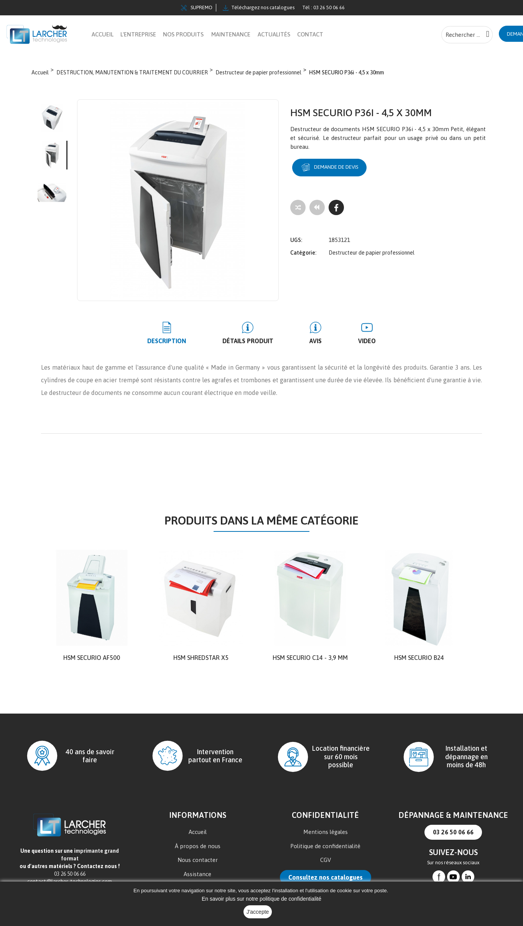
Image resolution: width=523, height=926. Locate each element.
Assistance (197, 874)
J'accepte (258, 912)
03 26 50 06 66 (453, 832)
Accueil (198, 832)
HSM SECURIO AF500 (91, 658)
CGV (325, 860)
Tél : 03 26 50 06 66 (323, 7)
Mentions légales (325, 832)
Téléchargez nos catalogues (258, 8)
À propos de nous (197, 846)
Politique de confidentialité (325, 846)
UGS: (296, 236)
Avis (310, 341)
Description (183, 341)
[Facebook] (336, 207)
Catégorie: (303, 249)
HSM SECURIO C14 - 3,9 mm (310, 658)
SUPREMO (196, 8)
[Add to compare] (298, 207)
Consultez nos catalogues (325, 877)
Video (350, 341)
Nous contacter (198, 860)
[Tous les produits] (317, 207)
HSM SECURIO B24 (419, 658)
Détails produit (253, 341)
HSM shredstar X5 (201, 658)
